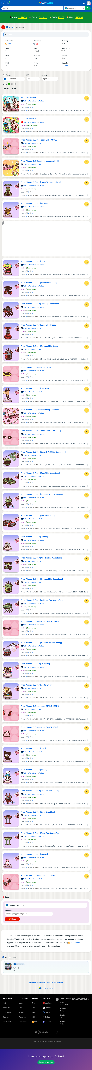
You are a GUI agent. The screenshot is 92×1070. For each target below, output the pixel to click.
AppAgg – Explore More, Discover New (48, 1041)
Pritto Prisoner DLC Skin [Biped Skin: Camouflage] (40, 833)
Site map (6, 1017)
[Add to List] (86, 98)
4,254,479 (22, 17)
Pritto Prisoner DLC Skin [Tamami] (34, 854)
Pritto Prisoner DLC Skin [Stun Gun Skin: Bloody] (40, 791)
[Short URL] (29, 914)
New (34, 1003)
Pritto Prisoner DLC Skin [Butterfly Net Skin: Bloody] (41, 643)
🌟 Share (12, 919)
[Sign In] (89, 3)
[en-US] (47, 1032)
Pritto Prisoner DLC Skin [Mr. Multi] (34, 203)
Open (65, 66)
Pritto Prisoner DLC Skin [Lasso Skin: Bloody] (38, 325)
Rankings (22, 1017)
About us (6, 1008)
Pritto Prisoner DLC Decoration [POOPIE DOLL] (39, 727)
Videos (34, 1017)
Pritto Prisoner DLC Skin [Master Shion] (36, 685)
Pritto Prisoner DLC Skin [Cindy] (33, 748)
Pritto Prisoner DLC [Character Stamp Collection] (40, 410)
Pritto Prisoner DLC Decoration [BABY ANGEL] (39, 140)
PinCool (41, 101)
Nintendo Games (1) (37, 44)
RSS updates (74, 943)
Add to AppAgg (46, 988)
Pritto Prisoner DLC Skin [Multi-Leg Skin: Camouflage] (42, 600)
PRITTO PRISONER (28, 97)
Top (33, 1008)
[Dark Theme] (84, 3)
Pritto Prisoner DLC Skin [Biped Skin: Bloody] (38, 812)
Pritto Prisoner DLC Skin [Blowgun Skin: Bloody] (40, 346)
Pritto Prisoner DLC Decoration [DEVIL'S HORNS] (40, 706)
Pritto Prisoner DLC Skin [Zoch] (33, 261)
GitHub (46, 1012)
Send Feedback (8, 1022)
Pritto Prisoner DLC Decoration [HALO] (36, 367)
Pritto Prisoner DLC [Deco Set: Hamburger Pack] (40, 161)
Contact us (7, 1012)
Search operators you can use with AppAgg (46, 982)
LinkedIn (47, 1008)
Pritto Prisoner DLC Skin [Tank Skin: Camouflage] (40, 473)
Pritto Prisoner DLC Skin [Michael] (34, 537)
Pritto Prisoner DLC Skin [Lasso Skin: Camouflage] (41, 182)
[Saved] (8, 3)
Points (21, 1012)
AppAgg (12, 27)
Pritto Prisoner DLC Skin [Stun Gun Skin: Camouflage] (42, 494)
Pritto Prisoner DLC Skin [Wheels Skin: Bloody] (39, 283)
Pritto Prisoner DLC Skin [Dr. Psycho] (35, 664)
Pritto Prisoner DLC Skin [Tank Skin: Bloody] (38, 515)
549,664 (79, 17)
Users (21, 1003)
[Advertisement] (46, 239)
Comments (23, 1022)
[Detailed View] (12, 84)
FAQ (4, 1003)
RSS (8, 44)
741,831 (43, 17)
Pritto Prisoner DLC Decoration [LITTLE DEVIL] (39, 875)
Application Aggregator (80, 998)
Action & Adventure (28, 101)
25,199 (61, 17)
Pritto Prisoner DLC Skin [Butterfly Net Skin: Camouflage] (43, 452)
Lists (21, 1008)
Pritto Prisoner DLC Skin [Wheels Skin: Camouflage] (41, 558)
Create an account (46, 1062)
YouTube (47, 1003)
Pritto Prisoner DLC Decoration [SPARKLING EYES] (41, 431)
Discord (47, 1022)
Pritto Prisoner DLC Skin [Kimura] (34, 770)
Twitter (46, 1017)
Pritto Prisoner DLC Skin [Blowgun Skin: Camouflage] (42, 579)
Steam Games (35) (34, 44)
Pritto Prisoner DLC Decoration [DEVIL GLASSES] (40, 621)
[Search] (32, 8)
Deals (34, 1012)
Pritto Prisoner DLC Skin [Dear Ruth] (35, 388)
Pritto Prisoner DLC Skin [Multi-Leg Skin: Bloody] (40, 304)
